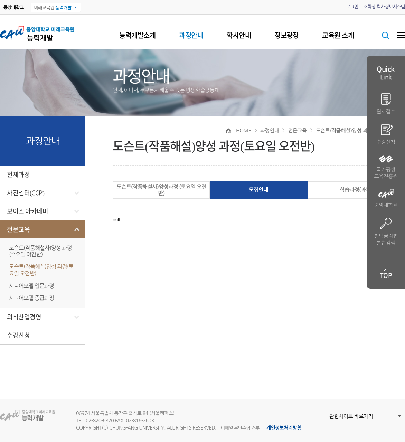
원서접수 (385, 103)
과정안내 (191, 35)
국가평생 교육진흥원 (385, 167)
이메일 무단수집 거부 (240, 428)
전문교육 (18, 229)
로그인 (352, 6)
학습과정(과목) (356, 189)
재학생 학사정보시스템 (384, 6)
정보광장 (286, 35)
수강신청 (18, 335)
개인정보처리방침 (283, 427)
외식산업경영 (24, 317)
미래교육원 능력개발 (32, 415)
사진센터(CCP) (26, 193)
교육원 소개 (338, 35)
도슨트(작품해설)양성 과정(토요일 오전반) (41, 270)
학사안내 (239, 35)
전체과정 (18, 174)
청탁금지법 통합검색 (385, 231)
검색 (385, 35)
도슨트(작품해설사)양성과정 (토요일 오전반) (161, 190)
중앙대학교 (385, 198)
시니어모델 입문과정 (31, 286)
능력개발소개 (137, 35)
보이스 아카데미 (27, 211)
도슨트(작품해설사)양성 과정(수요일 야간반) (40, 251)
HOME (243, 130)
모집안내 (258, 189)
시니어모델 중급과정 (31, 298)
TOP (386, 275)
